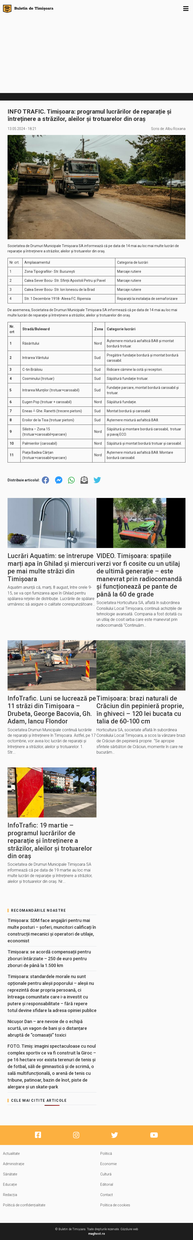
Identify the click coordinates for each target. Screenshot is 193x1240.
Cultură (106, 1174)
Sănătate (10, 1174)
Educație (10, 1184)
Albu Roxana (175, 129)
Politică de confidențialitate (24, 1205)
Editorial (106, 1184)
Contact (106, 1195)
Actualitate (11, 1154)
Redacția (10, 1195)
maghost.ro (96, 1233)
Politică (106, 1154)
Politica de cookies (115, 1205)
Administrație (13, 1164)
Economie (108, 1164)
